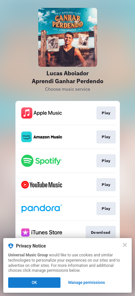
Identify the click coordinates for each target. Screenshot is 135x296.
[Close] (125, 245)
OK (34, 282)
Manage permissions (86, 282)
